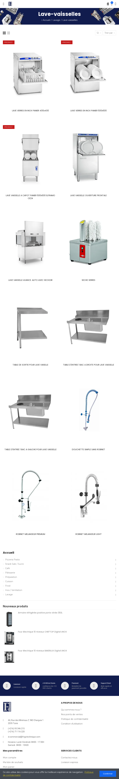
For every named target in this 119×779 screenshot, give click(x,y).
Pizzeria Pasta (12, 559)
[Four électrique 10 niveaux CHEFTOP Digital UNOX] (9, 638)
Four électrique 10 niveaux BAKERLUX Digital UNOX (42, 650)
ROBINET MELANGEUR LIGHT (89, 534)
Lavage (9, 594)
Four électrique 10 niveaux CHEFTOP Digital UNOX (42, 631)
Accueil (8, 552)
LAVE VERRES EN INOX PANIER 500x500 (88, 110)
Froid (7, 585)
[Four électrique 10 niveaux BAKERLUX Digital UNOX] (9, 657)
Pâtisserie (10, 572)
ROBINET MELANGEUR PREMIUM (30, 534)
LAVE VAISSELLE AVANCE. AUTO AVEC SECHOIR (30, 280)
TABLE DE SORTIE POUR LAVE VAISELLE (30, 364)
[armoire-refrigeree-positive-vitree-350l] (9, 619)
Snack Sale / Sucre (14, 564)
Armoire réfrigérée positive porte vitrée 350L (40, 612)
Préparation (11, 577)
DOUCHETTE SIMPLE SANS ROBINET (88, 449)
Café (7, 568)
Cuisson (9, 581)
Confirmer (108, 773)
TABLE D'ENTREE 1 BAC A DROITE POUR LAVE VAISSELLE (88, 364)
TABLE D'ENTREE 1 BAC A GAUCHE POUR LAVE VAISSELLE (30, 449)
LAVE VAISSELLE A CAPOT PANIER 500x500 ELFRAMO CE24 (30, 197)
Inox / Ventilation (13, 590)
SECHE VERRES (88, 280)
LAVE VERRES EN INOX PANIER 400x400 (30, 110)
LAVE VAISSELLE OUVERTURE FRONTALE (88, 195)
